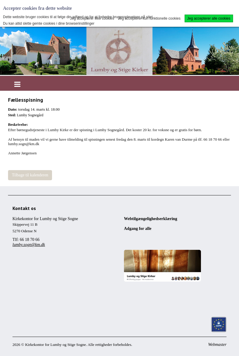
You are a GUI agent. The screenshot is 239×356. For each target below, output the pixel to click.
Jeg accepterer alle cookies (208, 18)
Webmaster (217, 344)
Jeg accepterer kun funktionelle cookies (149, 18)
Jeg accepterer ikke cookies (92, 18)
